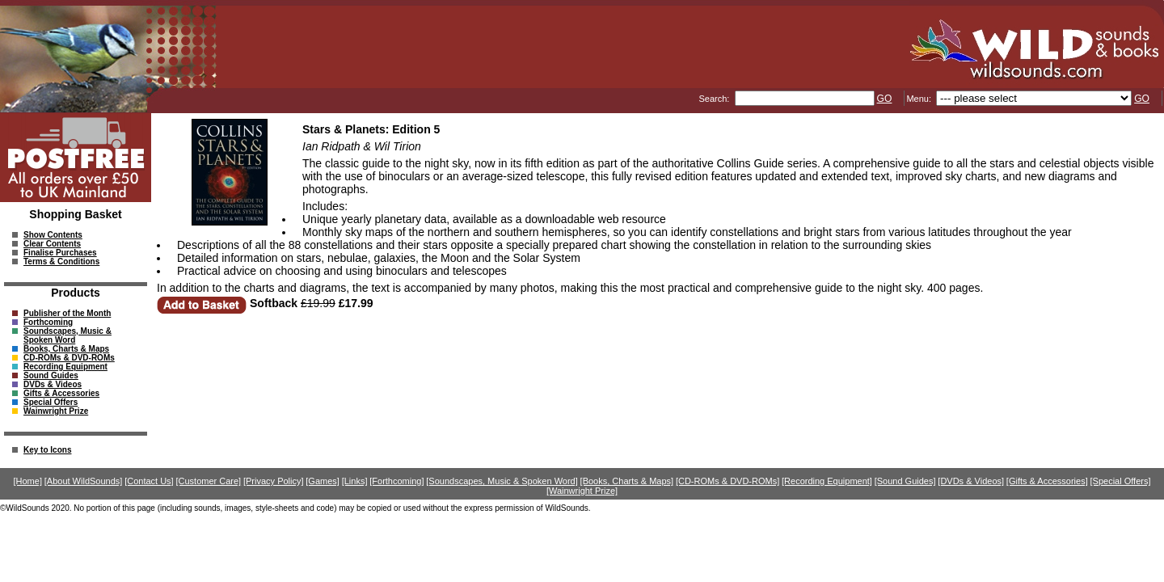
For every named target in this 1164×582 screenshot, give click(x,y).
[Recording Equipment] (827, 481)
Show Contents (52, 234)
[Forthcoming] (396, 481)
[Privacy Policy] (273, 481)
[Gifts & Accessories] (1047, 481)
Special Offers (50, 402)
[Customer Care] (208, 481)
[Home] (28, 481)
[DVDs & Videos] (971, 481)
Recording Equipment (65, 366)
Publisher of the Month (67, 313)
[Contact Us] (149, 481)
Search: (715, 98)
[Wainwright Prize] (582, 491)
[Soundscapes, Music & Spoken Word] (502, 481)
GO (884, 98)
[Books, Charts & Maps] (627, 481)
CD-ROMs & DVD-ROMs (69, 357)
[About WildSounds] (83, 481)
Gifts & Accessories (61, 393)
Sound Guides (50, 375)
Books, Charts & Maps (66, 348)
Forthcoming (48, 322)
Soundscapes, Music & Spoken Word (67, 335)
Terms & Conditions (61, 261)
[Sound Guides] (905, 481)
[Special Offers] (1120, 481)
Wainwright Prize (55, 411)
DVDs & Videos (52, 384)
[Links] (355, 481)
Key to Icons (47, 449)
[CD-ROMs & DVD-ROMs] (727, 481)
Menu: (920, 98)
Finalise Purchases (60, 252)
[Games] (323, 481)
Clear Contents (52, 243)
